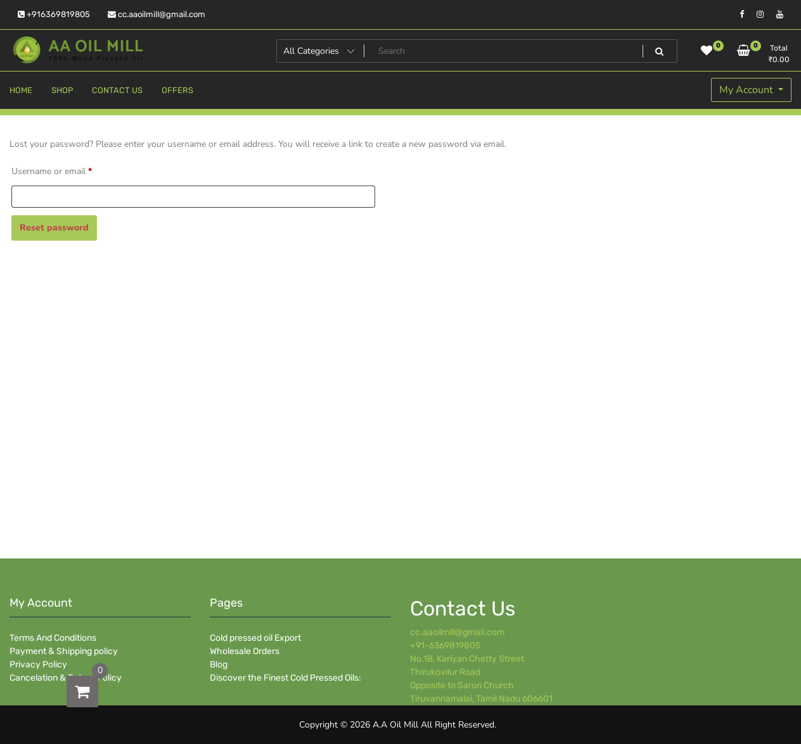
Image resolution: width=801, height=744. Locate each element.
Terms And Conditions (53, 638)
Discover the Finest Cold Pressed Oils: (285, 677)
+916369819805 (54, 14)
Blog (218, 664)
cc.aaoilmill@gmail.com (156, 14)
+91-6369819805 (445, 645)
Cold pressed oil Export (255, 638)
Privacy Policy (38, 664)
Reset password (54, 228)
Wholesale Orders (244, 651)
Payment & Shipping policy (64, 651)
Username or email (68, 170)
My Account (747, 90)
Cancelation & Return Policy (66, 677)
